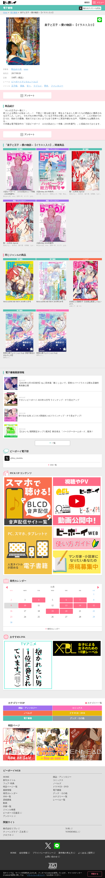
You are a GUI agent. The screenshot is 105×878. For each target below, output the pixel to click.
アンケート (29, 95)
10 (25, 605)
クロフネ (7, 835)
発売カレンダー (53, 629)
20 (66, 611)
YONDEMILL (71, 832)
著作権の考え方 (65, 853)
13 (66, 605)
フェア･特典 (8, 783)
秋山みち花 (16, 69)
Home (5, 12)
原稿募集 (7, 800)
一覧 (53, 443)
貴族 (22, 86)
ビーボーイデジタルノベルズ (24, 82)
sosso (26, 69)
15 (94, 605)
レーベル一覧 (59, 800)
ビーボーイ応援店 (11, 813)
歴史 (46, 86)
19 (52, 611)
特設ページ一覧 (10, 787)
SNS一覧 (53, 465)
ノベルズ (28, 713)
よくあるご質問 (85, 853)
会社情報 (23, 853)
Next (98, 587)
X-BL (67, 828)
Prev (6, 587)
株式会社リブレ (10, 828)
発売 (87, 2)
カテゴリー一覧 (95, 703)
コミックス (77, 708)
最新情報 (7, 790)
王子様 (14, 86)
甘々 (29, 86)
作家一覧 (7, 806)
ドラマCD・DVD (77, 713)
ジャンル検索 (9, 810)
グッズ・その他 (77, 718)
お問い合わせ (51, 857)
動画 (5, 803)
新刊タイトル (9, 780)
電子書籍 (13, 12)
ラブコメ (37, 86)
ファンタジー (57, 86)
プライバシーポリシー (36, 875)
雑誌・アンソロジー (27, 708)
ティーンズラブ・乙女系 (14, 832)
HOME (6, 777)
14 (80, 605)
